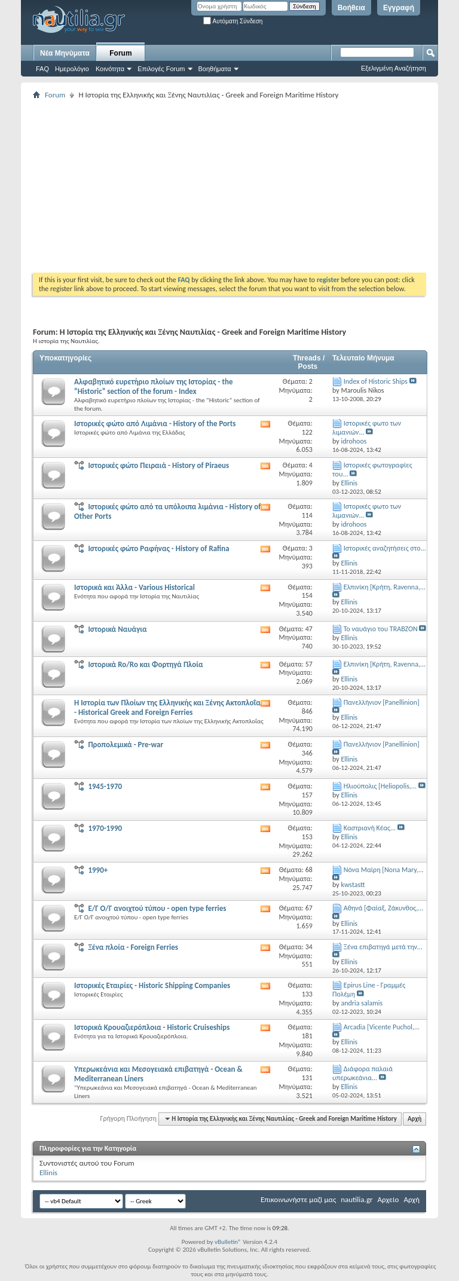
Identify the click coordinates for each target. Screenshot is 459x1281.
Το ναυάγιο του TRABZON (381, 629)
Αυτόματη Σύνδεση (232, 21)
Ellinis (48, 1172)
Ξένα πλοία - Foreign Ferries (133, 947)
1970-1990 (105, 828)
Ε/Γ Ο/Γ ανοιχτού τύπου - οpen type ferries (157, 908)
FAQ (42, 68)
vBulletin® (228, 1242)
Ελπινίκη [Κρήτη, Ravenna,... (385, 587)
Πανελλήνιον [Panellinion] (382, 702)
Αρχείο (388, 1199)
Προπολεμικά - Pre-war (125, 744)
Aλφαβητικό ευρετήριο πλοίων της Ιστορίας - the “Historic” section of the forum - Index (153, 386)
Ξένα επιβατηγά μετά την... (383, 947)
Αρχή (414, 1119)
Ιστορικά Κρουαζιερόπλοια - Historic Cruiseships (152, 1027)
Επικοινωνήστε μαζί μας (298, 1199)
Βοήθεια (351, 8)
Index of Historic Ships (376, 381)
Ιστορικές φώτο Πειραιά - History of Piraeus (158, 465)
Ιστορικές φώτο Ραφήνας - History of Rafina (158, 548)
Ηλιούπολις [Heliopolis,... (380, 786)
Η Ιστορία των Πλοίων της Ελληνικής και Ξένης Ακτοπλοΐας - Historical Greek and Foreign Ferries (169, 707)
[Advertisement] (246, 186)
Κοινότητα (110, 68)
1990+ (98, 870)
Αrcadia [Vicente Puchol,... (382, 1027)
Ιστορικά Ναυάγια (117, 629)
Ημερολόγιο (72, 68)
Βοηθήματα (214, 68)
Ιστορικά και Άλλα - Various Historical (134, 587)
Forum (120, 53)
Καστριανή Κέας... (370, 828)
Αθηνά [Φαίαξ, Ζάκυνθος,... (384, 908)
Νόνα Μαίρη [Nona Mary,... (384, 870)
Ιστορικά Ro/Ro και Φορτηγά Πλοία (145, 664)
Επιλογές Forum (161, 68)
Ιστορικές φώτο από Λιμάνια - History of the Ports (154, 423)
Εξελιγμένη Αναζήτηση (393, 68)
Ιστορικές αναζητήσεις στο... (385, 548)
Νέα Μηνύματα (65, 53)
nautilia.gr (356, 1199)
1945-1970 (105, 786)
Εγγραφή (398, 8)
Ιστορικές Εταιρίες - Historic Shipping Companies (152, 985)
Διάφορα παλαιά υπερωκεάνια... (362, 1073)
